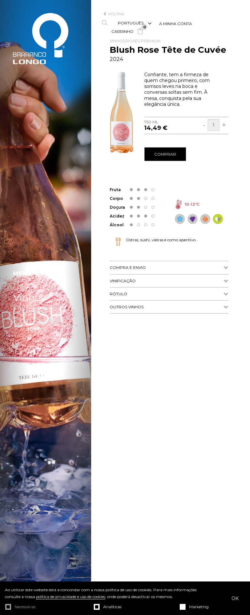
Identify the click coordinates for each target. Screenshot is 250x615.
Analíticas (112, 606)
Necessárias (25, 606)
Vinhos (29, 297)
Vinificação (169, 281)
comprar (165, 154)
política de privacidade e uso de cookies (71, 596)
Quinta (30, 309)
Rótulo (169, 294)
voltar (113, 13)
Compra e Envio (169, 268)
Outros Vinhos (169, 307)
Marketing (199, 606)
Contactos (37, 321)
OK (235, 598)
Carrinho (128, 31)
